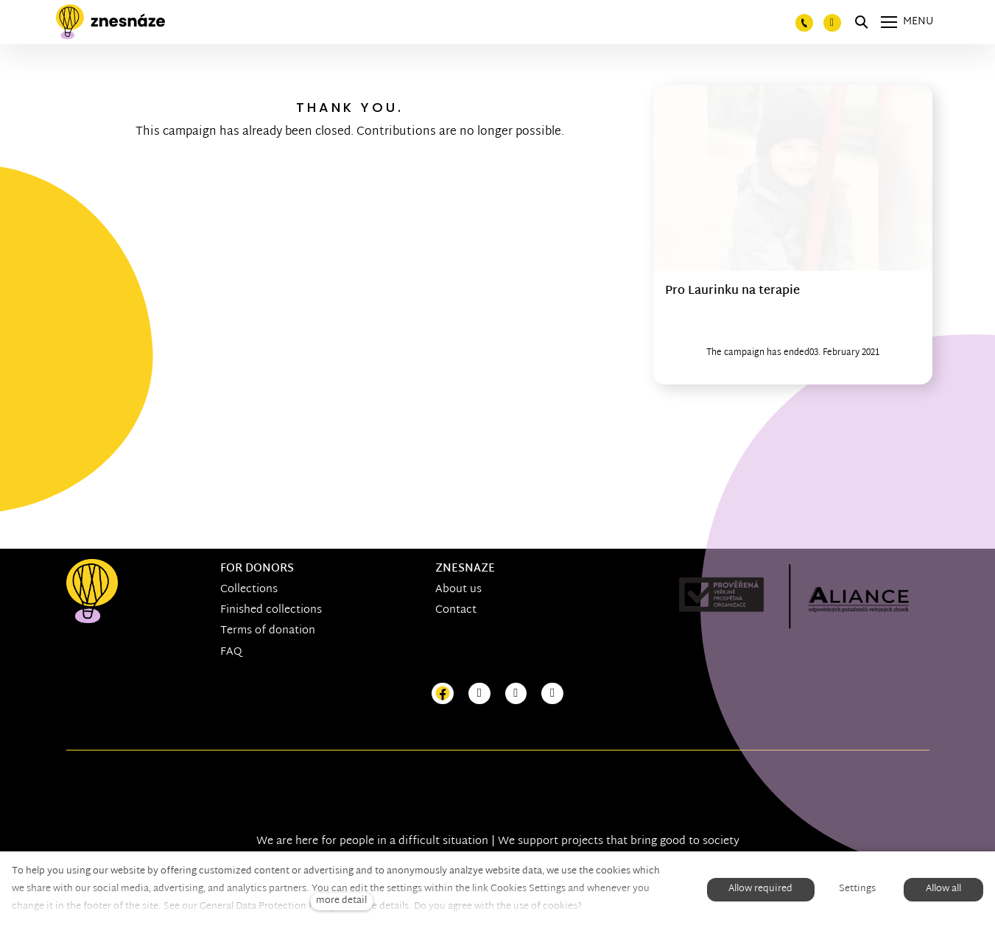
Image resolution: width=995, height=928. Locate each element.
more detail (341, 901)
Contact (456, 610)
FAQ (231, 652)
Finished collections (271, 610)
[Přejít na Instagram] (479, 694)
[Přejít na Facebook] (443, 694)
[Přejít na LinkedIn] (552, 694)
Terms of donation (267, 631)
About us (458, 590)
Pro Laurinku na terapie (732, 291)
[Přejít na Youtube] (516, 694)
